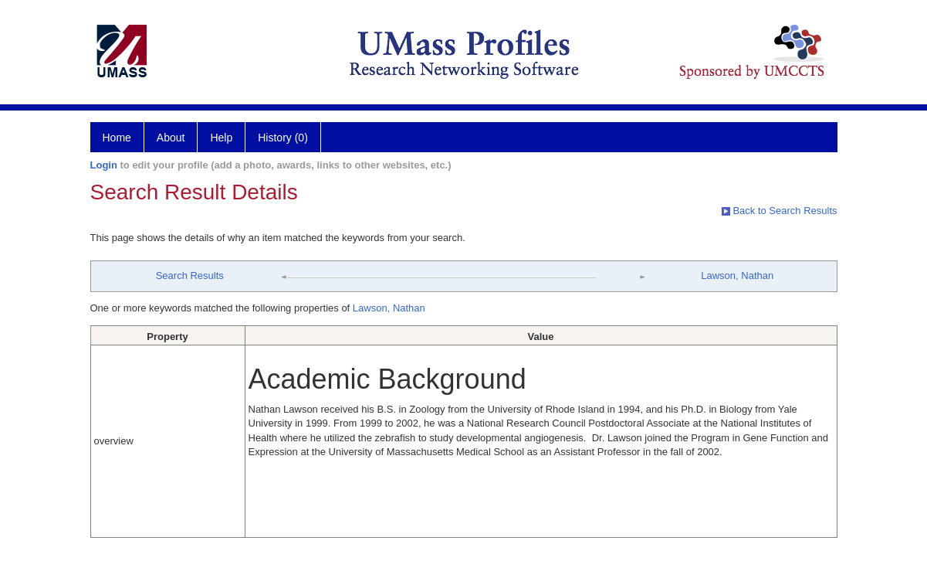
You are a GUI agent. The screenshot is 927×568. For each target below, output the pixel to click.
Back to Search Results (779, 210)
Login (103, 165)
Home (117, 137)
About (171, 137)
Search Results (190, 275)
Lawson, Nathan (737, 275)
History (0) (283, 137)
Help (221, 137)
